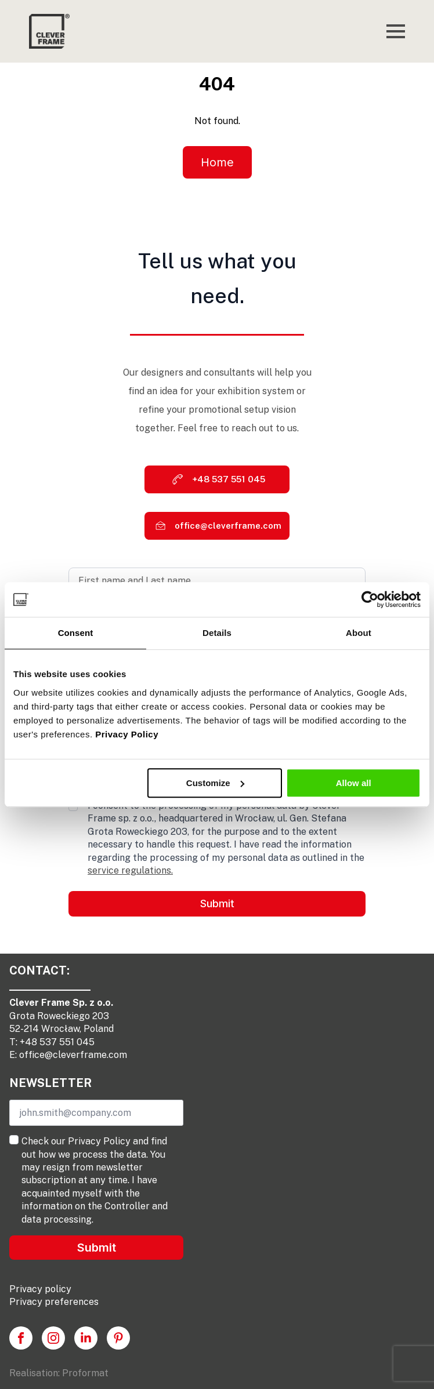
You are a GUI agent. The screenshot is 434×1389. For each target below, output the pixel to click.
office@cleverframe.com (73, 1054)
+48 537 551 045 (57, 1042)
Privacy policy (40, 1289)
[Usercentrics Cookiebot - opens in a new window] (370, 599)
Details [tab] (217, 633)
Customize (215, 783)
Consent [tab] (75, 633)
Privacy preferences (54, 1301)
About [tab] (358, 633)
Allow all (353, 783)
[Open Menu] (395, 31)
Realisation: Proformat (58, 1373)
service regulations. (130, 870)
